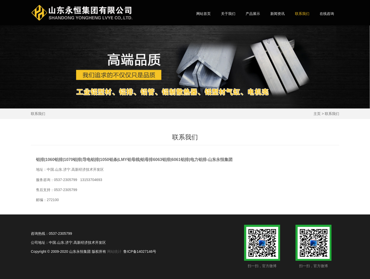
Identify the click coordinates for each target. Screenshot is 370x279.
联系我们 (302, 14)
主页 (317, 114)
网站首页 (203, 14)
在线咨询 (327, 14)
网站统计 (114, 251)
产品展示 (253, 14)
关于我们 (228, 14)
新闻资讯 (277, 14)
